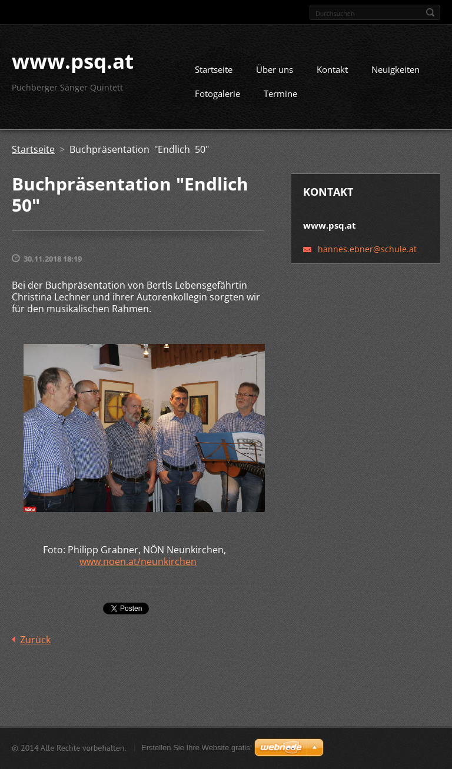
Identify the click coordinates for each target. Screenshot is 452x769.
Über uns (274, 74)
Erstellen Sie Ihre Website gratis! (196, 748)
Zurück (35, 644)
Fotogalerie (217, 98)
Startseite (213, 74)
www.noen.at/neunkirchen (138, 566)
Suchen (430, 12)
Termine (280, 98)
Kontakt (332, 74)
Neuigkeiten (395, 74)
